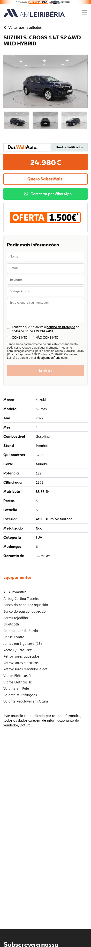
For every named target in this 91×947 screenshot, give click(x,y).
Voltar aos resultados (22, 27)
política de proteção (60, 327)
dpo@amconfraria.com (52, 357)
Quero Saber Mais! (45, 179)
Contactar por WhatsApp (48, 194)
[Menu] (84, 13)
